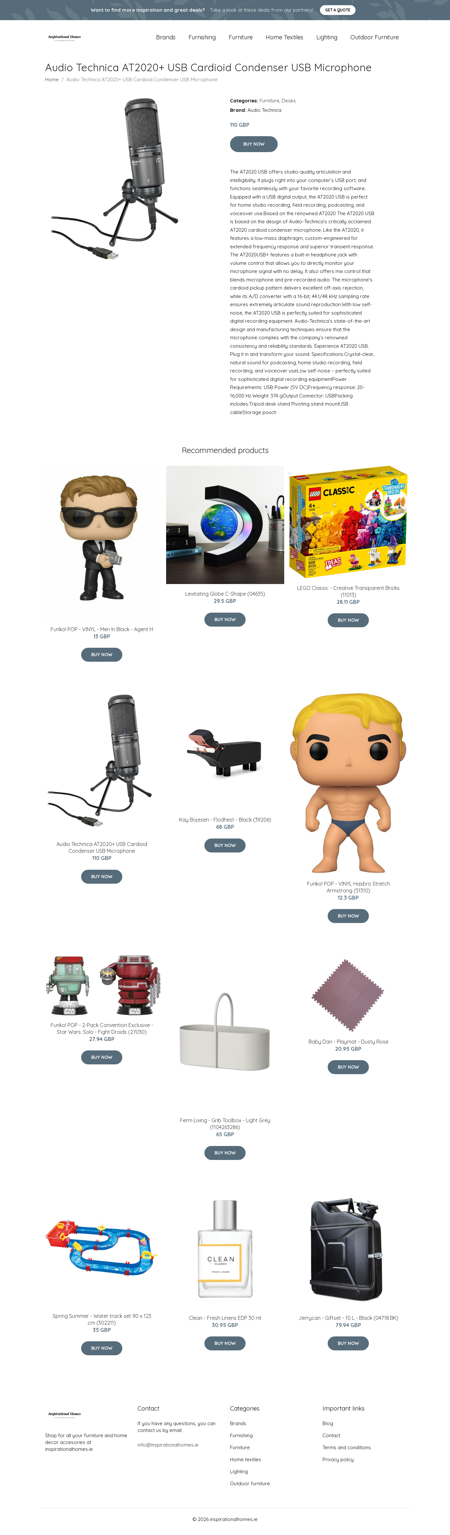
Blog (327, 1428)
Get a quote (337, 9)
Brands (166, 39)
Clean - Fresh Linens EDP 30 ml (225, 1322)
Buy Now (253, 148)
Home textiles (284, 39)
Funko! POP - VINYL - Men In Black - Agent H (102, 634)
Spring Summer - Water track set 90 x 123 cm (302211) (102, 1324)
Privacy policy (338, 1464)
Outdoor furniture (374, 39)
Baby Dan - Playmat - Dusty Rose (348, 1046)
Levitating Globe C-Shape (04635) (225, 598)
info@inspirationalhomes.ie (168, 1449)
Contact (331, 1440)
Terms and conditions (346, 1452)
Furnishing (202, 39)
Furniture (241, 39)
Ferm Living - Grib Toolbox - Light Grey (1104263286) (225, 1128)
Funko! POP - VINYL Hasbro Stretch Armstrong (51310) (348, 891)
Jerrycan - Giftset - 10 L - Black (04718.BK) (348, 1322)
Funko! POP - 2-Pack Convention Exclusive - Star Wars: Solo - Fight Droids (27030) (102, 1033)
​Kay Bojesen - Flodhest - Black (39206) (225, 824)
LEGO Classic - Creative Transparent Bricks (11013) (348, 596)
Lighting (326, 39)
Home (52, 84)
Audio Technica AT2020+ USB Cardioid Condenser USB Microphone (101, 852)
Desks (289, 105)
